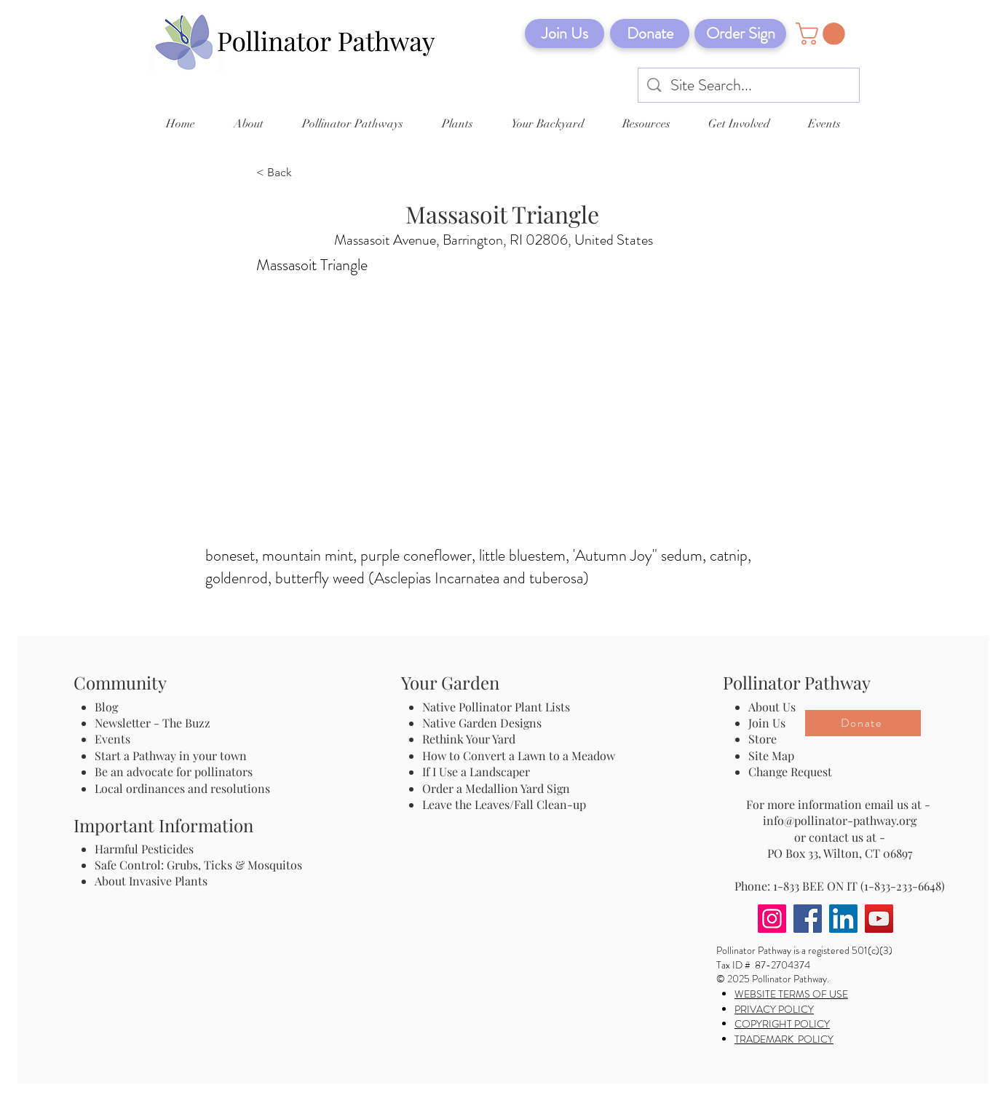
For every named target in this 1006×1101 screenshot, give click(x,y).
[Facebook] (807, 918)
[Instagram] (772, 918)
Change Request (790, 771)
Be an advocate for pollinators (174, 771)
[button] (823, 34)
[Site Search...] (749, 85)
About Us (772, 706)
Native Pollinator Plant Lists (496, 706)
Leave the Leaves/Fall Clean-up (504, 804)
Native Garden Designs (482, 722)
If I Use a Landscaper (476, 771)
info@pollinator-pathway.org (839, 820)
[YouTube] (879, 918)
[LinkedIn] (843, 918)
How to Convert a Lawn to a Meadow (518, 755)
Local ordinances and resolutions (182, 788)
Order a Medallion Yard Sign (496, 788)
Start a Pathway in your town (171, 755)
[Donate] (649, 33)
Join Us (766, 722)
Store (762, 738)
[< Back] (304, 173)
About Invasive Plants (151, 880)
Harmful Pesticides (144, 848)
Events (112, 738)
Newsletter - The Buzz (152, 722)
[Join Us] (564, 33)
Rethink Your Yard (468, 738)
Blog (109, 706)
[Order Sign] (740, 33)
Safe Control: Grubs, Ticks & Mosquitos (198, 864)
